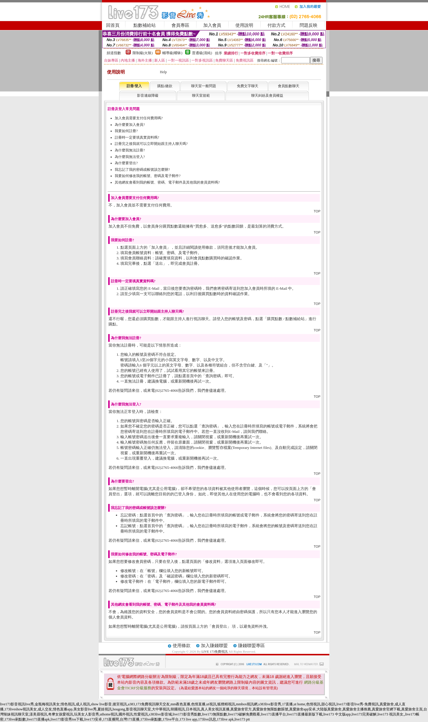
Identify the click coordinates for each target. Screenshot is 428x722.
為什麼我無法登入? (130, 157)
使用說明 (244, 25)
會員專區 (180, 25)
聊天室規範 (201, 95)
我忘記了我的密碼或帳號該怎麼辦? (142, 169)
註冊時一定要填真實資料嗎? (137, 137)
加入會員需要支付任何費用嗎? (139, 118)
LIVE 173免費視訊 (215, 651)
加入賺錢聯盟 (214, 645)
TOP (317, 211)
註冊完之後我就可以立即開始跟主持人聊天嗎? (151, 144)
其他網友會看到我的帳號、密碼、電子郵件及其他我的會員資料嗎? (167, 182)
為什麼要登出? (126, 163)
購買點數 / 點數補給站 (286, 319)
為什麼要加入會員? (130, 125)
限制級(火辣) (143, 53)
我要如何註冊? (126, 131)
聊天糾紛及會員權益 (267, 95)
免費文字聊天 (247, 86)
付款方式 (276, 25)
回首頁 (112, 25)
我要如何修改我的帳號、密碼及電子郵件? (147, 176)
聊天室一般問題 (203, 86)
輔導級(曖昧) (172, 53)
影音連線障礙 (147, 95)
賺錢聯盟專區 (251, 645)
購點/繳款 (164, 86)
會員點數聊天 (288, 86)
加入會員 (212, 25)
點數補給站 (144, 25)
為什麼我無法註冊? (130, 150)
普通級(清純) (202, 53)
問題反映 (308, 25)
